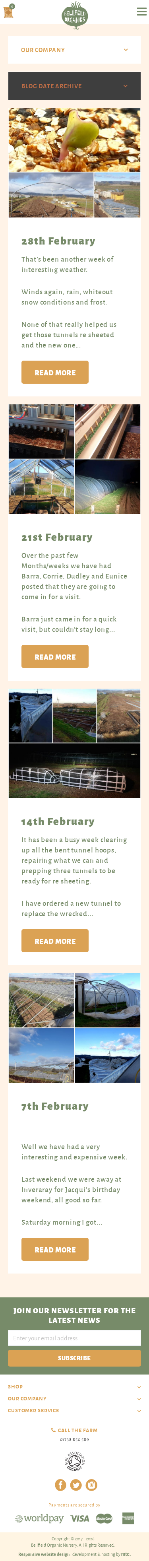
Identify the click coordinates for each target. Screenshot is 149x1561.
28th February (58, 240)
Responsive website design (44, 1554)
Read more (55, 372)
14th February (58, 821)
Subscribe (74, 1357)
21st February (57, 536)
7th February (55, 1105)
